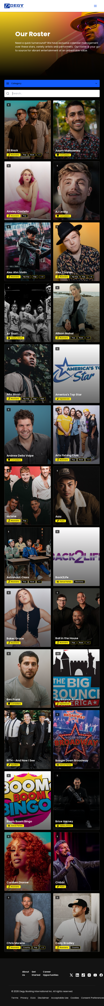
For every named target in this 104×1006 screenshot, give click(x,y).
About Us (25, 973)
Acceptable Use (59, 997)
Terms (14, 997)
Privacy (24, 997)
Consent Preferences (92, 997)
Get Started (36, 973)
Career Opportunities (50, 973)
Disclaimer (43, 997)
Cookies (75, 997)
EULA (33, 997)
